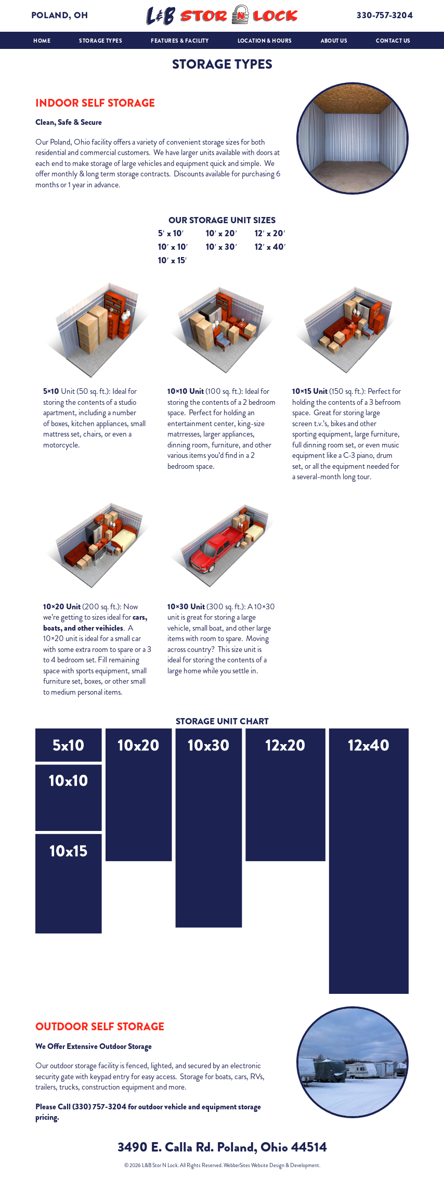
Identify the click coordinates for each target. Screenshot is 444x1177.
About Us (334, 41)
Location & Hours (265, 41)
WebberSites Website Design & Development (271, 1165)
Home (41, 41)
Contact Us (393, 41)
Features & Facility (179, 41)
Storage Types (100, 41)
